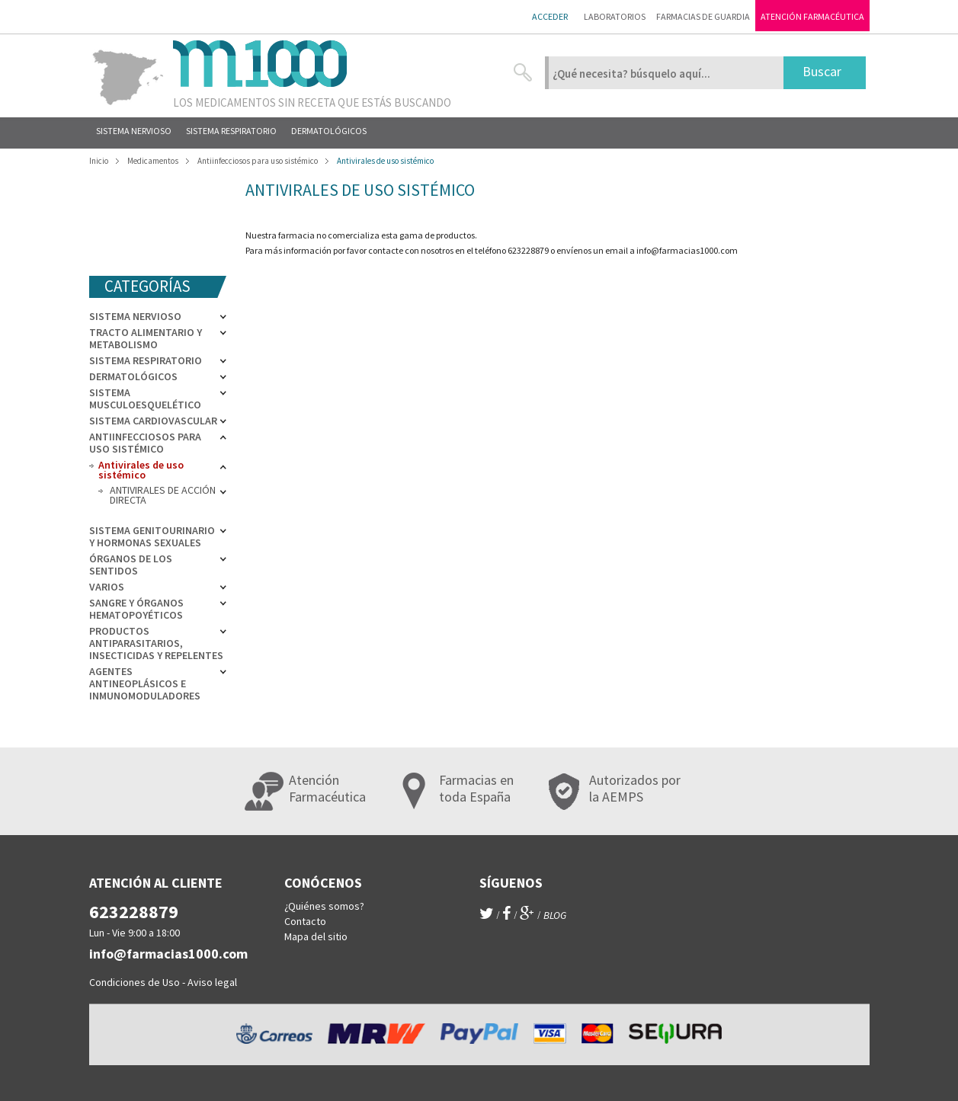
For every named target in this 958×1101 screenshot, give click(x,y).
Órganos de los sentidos (130, 565)
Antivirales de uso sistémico (141, 470)
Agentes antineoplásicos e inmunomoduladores (144, 683)
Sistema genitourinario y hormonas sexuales (152, 536)
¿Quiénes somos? (324, 906)
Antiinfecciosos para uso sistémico (145, 443)
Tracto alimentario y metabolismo (145, 338)
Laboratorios (615, 16)
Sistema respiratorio (145, 360)
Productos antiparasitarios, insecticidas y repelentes (156, 643)
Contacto (305, 921)
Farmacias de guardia (703, 16)
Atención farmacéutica (812, 16)
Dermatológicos (133, 376)
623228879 (133, 911)
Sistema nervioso (135, 316)
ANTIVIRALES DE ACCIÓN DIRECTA (163, 495)
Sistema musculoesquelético (145, 398)
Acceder (550, 16)
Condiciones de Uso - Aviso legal (163, 982)
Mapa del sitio (316, 936)
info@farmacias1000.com (687, 250)
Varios (106, 587)
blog (554, 915)
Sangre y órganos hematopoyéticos (136, 609)
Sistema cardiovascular (153, 420)
